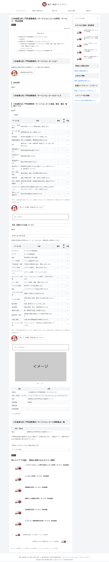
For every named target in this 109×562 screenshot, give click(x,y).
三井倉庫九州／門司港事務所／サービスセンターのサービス (34, 41)
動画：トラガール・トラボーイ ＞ (85, 90)
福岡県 (14, 24)
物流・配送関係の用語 (55, 558)
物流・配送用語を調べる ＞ (82, 80)
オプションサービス (27, 49)
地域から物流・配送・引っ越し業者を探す (39, 558)
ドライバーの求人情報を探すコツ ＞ (85, 100)
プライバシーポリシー (85, 558)
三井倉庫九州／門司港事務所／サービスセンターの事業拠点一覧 (35, 51)
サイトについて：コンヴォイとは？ (70, 558)
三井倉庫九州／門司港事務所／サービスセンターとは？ (33, 37)
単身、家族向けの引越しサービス (30, 46)
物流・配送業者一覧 (23, 558)
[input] (40, 450)
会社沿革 (22, 39)
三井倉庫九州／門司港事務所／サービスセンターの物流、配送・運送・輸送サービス (42, 44)
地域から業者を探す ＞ (81, 71)
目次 (38, 33)
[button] (68, 450)
